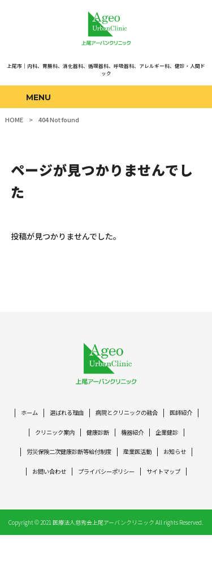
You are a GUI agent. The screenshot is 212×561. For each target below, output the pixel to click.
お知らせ (44, 477)
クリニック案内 (88, 437)
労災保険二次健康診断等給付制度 (103, 457)
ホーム (41, 417)
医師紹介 (41, 437)
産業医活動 (177, 457)
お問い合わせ (87, 477)
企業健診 (32, 457)
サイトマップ (106, 497)
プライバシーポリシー (149, 477)
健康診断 (134, 437)
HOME (14, 119)
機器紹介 (170, 437)
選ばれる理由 (81, 417)
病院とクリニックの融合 (146, 417)
